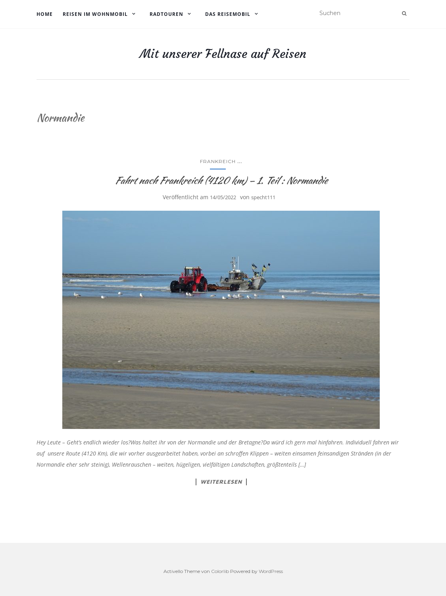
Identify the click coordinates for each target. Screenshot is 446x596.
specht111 (263, 197)
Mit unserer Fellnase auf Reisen (223, 54)
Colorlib (220, 571)
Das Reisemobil (227, 14)
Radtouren (166, 14)
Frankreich (218, 161)
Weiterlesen (221, 482)
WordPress (271, 571)
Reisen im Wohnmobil (95, 14)
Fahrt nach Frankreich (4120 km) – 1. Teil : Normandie (221, 180)
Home (45, 14)
